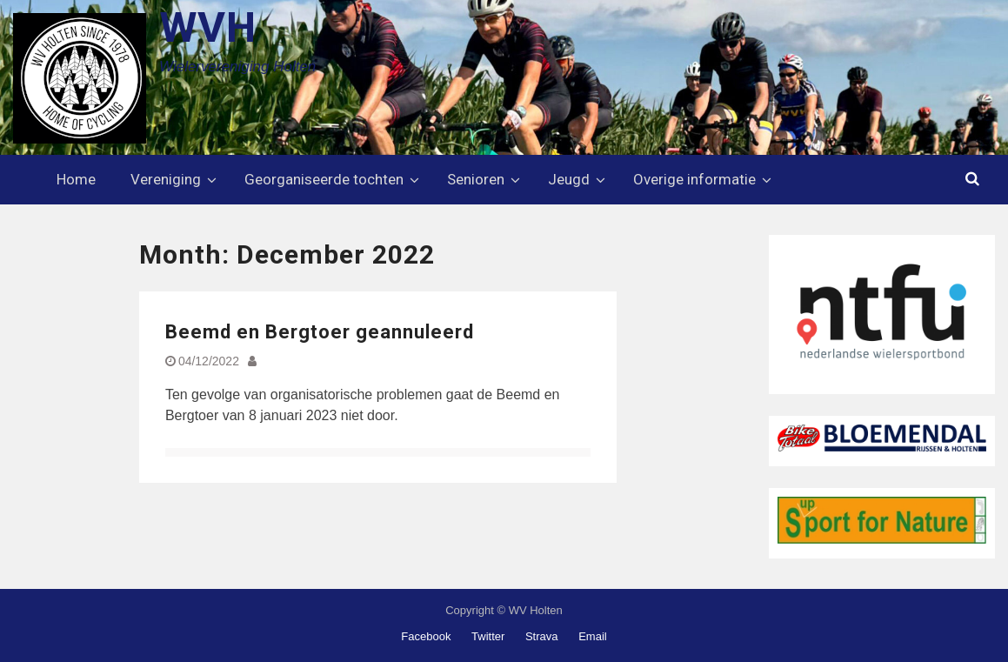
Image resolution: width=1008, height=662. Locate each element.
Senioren (475, 179)
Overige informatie (694, 179)
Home (76, 179)
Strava (541, 636)
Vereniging (165, 179)
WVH (208, 27)
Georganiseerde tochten (324, 179)
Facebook (426, 636)
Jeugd (569, 179)
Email (592, 636)
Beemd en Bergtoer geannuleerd (319, 332)
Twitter (487, 636)
